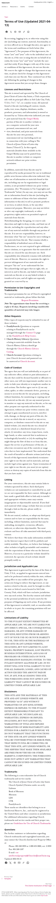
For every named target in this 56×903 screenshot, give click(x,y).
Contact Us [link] (31, 332)
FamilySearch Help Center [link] (24, 336)
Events (23, 7)
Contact (31, 7)
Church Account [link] (27, 361)
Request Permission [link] (29, 300)
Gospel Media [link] (33, 118)
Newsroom (6, 3)
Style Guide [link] (44, 895)
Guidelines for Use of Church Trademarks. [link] (32, 823)
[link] (6, 863)
